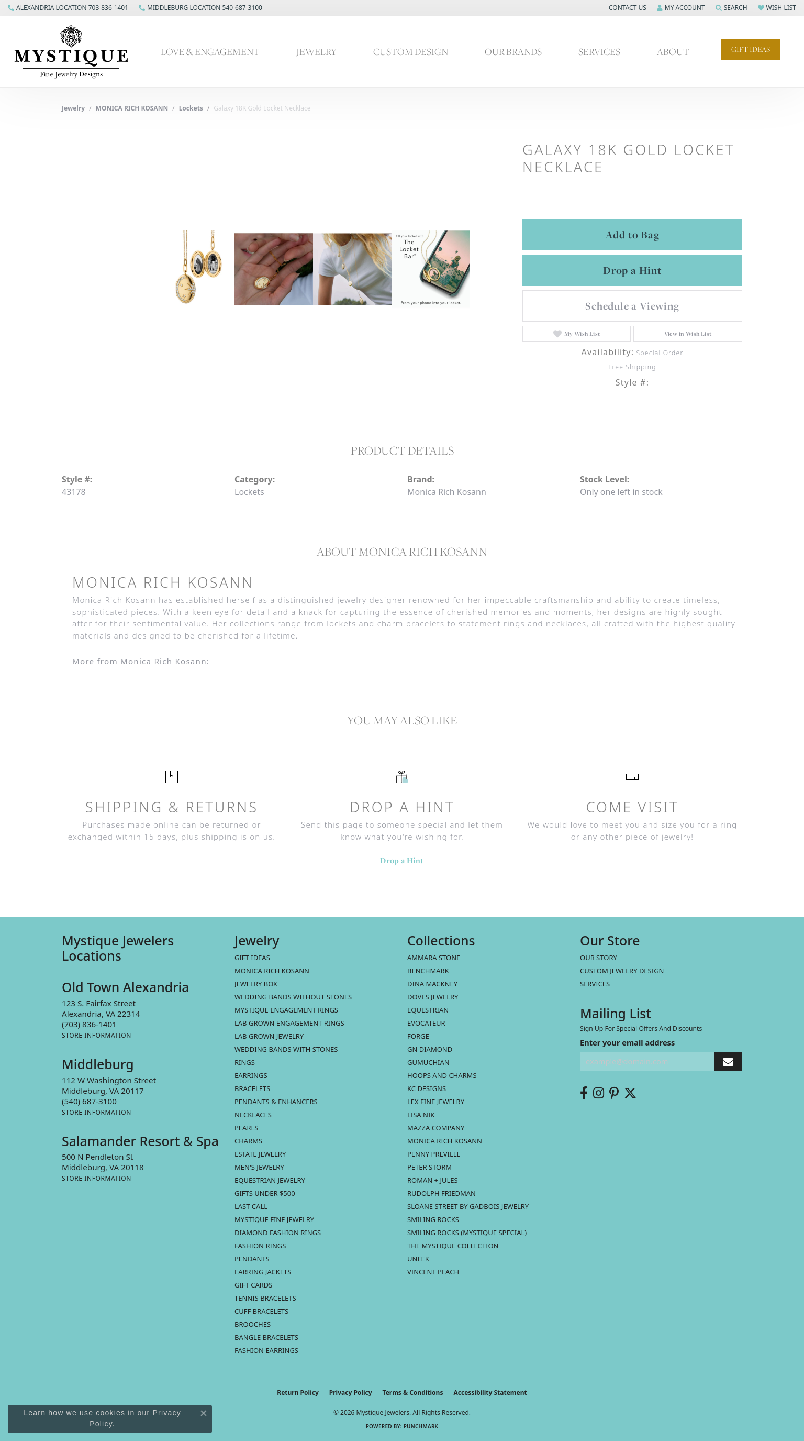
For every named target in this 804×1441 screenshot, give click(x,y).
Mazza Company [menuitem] (435, 1127)
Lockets (191, 108)
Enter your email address (627, 1042)
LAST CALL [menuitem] (250, 1206)
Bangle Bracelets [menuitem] (266, 1337)
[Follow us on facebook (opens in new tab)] (584, 1093)
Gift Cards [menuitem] (253, 1285)
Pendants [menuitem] (252, 1258)
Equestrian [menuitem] (428, 1010)
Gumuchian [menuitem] (428, 1062)
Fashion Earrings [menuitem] (266, 1350)
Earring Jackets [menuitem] (262, 1272)
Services (599, 51)
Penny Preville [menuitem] (434, 1154)
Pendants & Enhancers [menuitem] (276, 1101)
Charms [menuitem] (248, 1141)
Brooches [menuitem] (252, 1324)
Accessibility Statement (490, 1392)
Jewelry (316, 51)
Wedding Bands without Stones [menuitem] (293, 997)
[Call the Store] (89, 1024)
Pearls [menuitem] (246, 1127)
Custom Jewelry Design (622, 970)
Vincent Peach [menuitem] (433, 1272)
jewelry (73, 108)
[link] (68, 8)
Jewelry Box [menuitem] (255, 983)
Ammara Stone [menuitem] (433, 957)
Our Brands (513, 51)
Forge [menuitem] (418, 1036)
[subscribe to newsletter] (728, 1061)
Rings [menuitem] (244, 1062)
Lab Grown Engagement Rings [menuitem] (289, 1023)
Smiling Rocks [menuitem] (433, 1219)
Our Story (598, 957)
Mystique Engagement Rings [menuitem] (286, 1010)
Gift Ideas (750, 49)
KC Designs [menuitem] (426, 1088)
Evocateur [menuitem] (426, 1023)
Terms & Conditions (413, 1392)
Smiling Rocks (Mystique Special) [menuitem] (467, 1232)
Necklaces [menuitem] (253, 1114)
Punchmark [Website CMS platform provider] (421, 1426)
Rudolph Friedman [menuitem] (441, 1193)
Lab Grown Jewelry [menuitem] (269, 1036)
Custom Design (410, 51)
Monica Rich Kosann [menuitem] (444, 1141)
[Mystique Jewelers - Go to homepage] (76, 51)
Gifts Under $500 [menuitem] (264, 1193)
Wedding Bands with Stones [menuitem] (286, 1049)
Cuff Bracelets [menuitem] (261, 1311)
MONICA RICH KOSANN (132, 108)
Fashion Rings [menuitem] (260, 1245)
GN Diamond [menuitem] (429, 1049)
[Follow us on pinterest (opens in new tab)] (614, 1093)
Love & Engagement (210, 51)
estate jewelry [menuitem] (260, 1154)
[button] (626, 8)
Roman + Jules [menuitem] (432, 1180)
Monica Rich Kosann (446, 492)
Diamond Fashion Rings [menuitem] (277, 1232)
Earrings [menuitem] (250, 1075)
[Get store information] (96, 1035)
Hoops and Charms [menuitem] (442, 1075)
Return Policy (298, 1392)
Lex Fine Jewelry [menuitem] (435, 1101)
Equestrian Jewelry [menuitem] (269, 1180)
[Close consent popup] (203, 1413)
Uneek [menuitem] (418, 1258)
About (673, 51)
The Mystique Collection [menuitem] (453, 1245)
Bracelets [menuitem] (252, 1088)
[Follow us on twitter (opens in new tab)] (630, 1093)
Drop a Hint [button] (632, 270)
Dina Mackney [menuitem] (432, 983)
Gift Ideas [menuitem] (252, 957)
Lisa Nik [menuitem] (420, 1114)
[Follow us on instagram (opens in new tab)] (598, 1093)
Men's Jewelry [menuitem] (259, 1167)
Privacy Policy (350, 1392)
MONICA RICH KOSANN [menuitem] (271, 970)
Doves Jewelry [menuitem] (432, 997)
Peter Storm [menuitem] (429, 1167)
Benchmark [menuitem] (428, 970)
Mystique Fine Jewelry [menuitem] (274, 1219)
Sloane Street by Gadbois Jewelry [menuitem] (468, 1206)
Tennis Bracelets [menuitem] (265, 1298)
